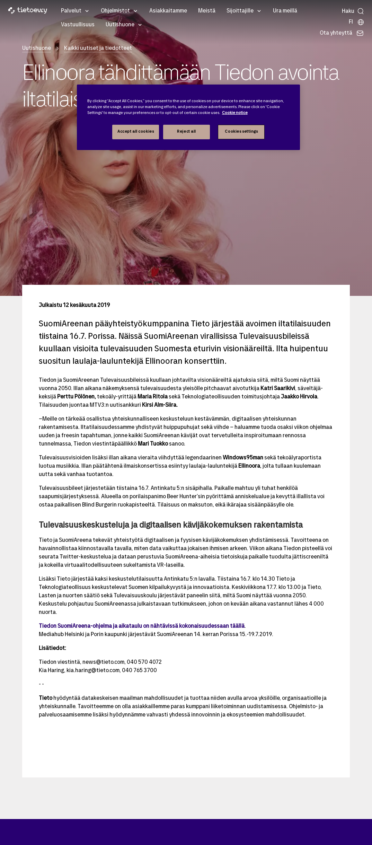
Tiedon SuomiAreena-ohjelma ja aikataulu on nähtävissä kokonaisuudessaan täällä (142, 626)
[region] (188, 117)
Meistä (206, 11)
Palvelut (71, 11)
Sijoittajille (240, 11)
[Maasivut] (356, 22)
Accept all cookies (135, 132)
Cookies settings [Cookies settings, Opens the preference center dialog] (241, 132)
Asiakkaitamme (168, 11)
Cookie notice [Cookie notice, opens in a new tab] (235, 113)
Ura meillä (285, 11)
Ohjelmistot (115, 11)
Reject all (186, 132)
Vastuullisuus (78, 25)
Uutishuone (120, 25)
